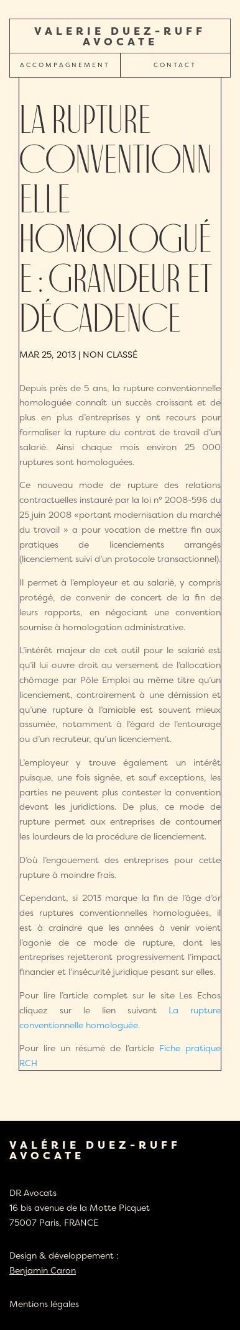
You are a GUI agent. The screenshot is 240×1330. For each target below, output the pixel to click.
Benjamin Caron (42, 1270)
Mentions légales (44, 1304)
